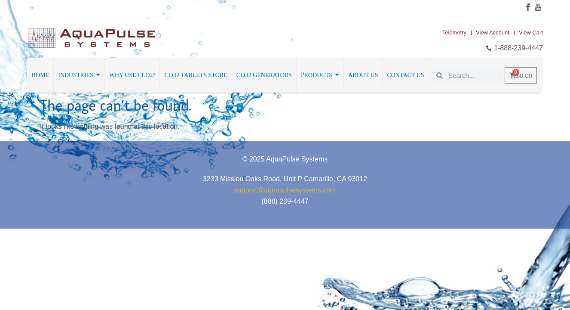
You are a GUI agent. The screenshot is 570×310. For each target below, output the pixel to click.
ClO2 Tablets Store (195, 75)
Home (40, 75)
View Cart (531, 32)
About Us (363, 75)
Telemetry (454, 32)
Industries (79, 75)
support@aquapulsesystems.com (285, 190)
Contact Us (405, 75)
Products (320, 75)
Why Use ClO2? (132, 75)
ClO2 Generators (264, 75)
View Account (492, 32)
